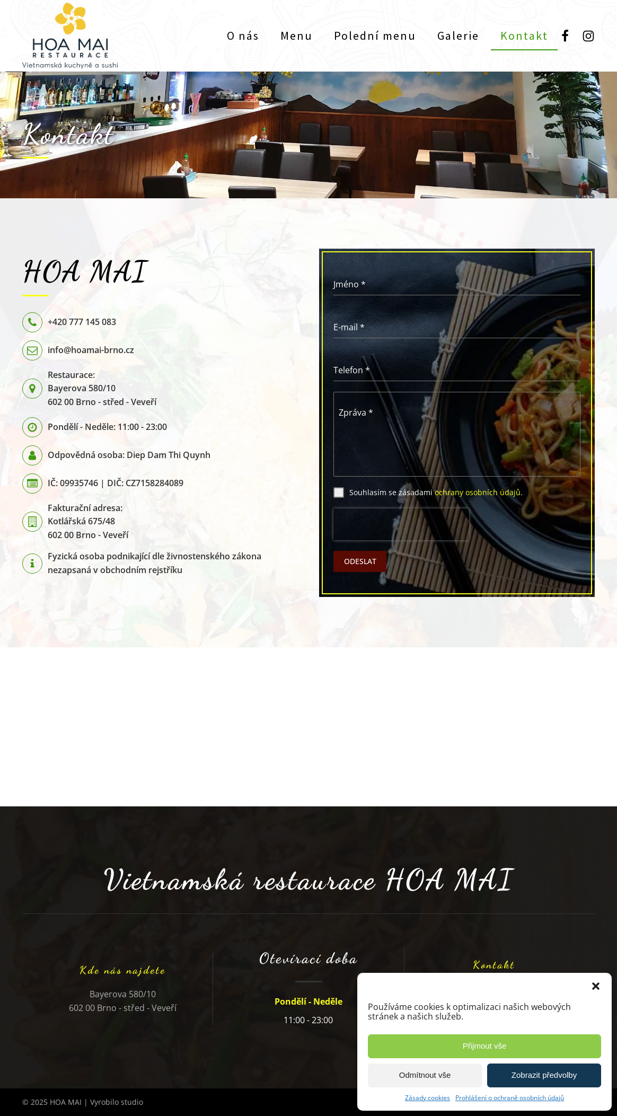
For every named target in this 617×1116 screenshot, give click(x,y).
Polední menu (375, 35)
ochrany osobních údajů (478, 492)
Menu (296, 35)
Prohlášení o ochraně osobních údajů (509, 1097)
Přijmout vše (485, 1045)
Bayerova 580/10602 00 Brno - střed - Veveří (123, 1001)
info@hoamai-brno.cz (91, 350)
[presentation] (401, 524)
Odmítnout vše (425, 1074)
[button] (595, 986)
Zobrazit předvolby (544, 1074)
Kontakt (524, 35)
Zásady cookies (427, 1097)
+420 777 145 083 (82, 322)
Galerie (458, 35)
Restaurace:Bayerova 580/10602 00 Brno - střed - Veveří (102, 388)
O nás (243, 35)
